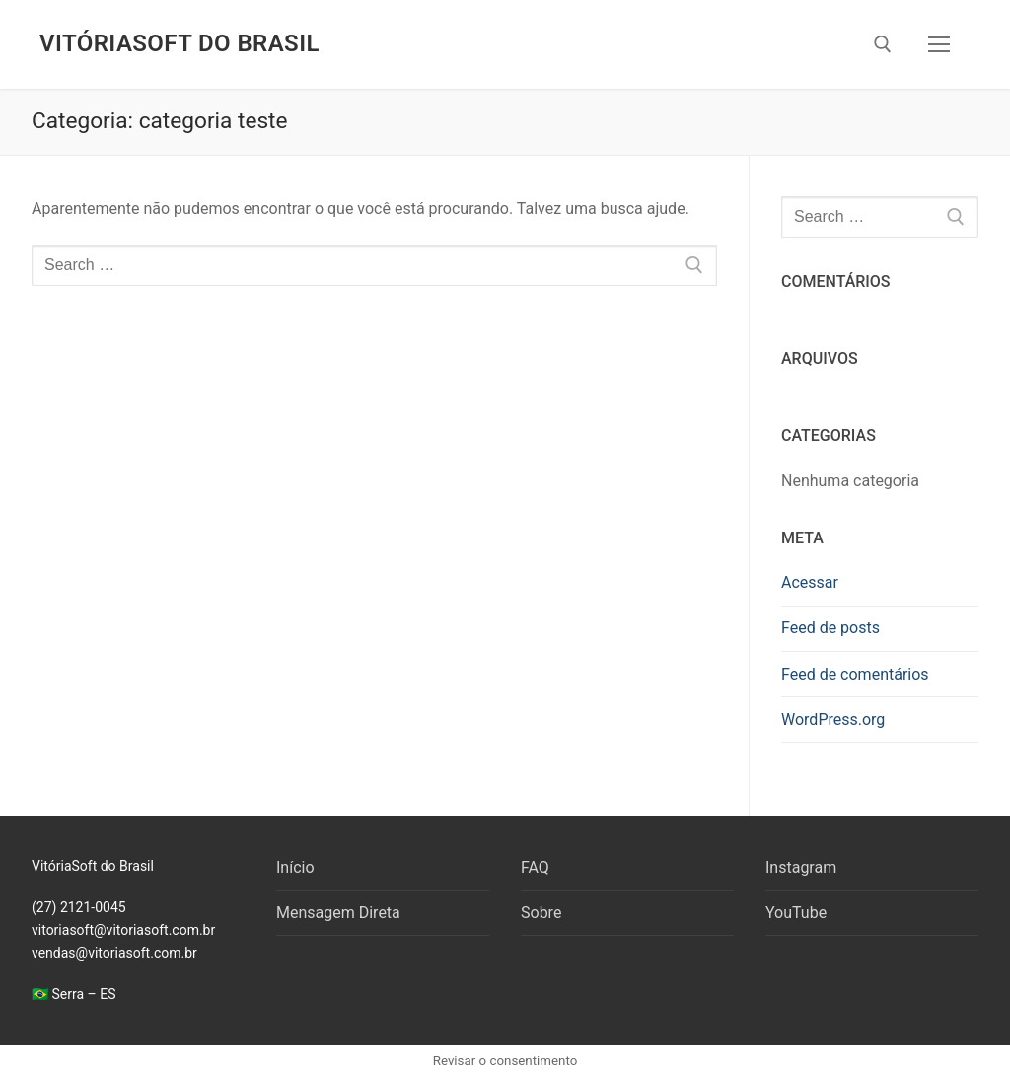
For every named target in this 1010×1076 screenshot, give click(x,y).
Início (295, 867)
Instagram (800, 867)
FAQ (535, 867)
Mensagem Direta (338, 912)
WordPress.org (833, 719)
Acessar (809, 582)
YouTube (796, 912)
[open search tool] (883, 44)
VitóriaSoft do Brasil (179, 43)
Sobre (541, 912)
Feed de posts (830, 627)
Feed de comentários (855, 674)
